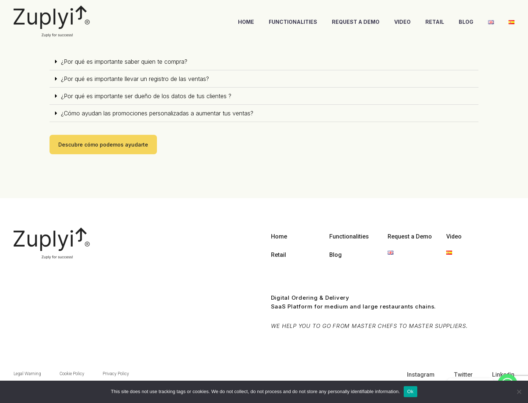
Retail (434, 22)
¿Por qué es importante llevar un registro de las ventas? (135, 78)
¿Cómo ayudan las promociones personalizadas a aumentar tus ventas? (157, 113)
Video (402, 22)
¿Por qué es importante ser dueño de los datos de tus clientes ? (146, 96)
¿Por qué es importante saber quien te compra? (124, 61)
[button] (103, 144)
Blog (466, 22)
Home (246, 22)
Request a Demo (356, 22)
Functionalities (293, 22)
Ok (410, 391)
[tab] (264, 61)
